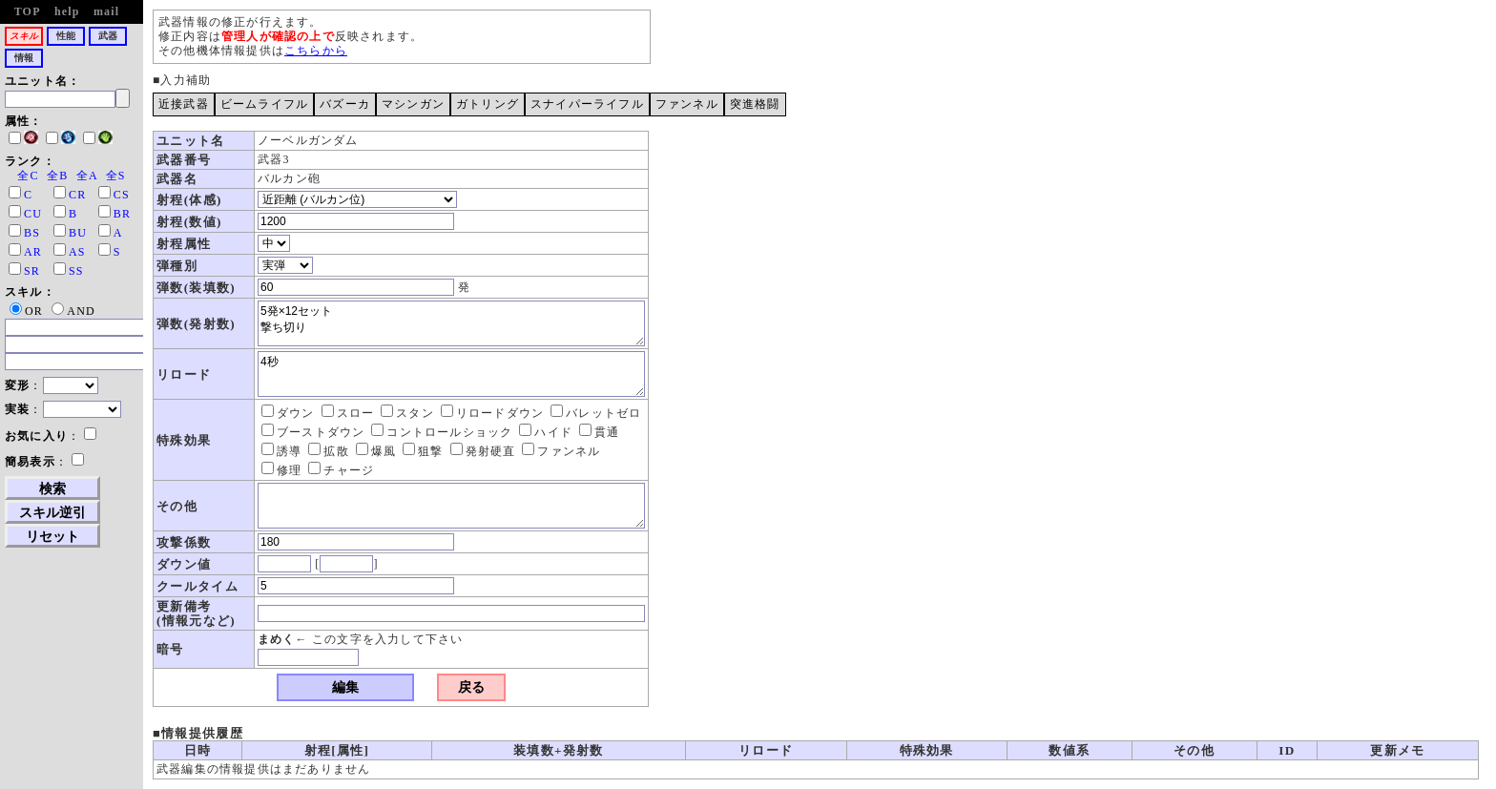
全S (116, 175)
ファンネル (686, 104)
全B (57, 175)
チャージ (341, 470)
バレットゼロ (596, 413)
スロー (348, 413)
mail (106, 11)
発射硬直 (483, 451)
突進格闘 (755, 104)
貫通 (599, 432)
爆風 (376, 451)
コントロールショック (441, 432)
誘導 (281, 451)
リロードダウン (492, 413)
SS (76, 271)
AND (73, 311)
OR (26, 311)
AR (33, 252)
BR (122, 213)
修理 (281, 470)
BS (32, 232)
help (67, 11)
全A (86, 175)
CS (122, 194)
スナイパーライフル (587, 104)
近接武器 (183, 104)
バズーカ (345, 104)
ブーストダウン (312, 432)
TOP (27, 11)
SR (32, 271)
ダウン (288, 413)
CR (77, 194)
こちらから (315, 50)
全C (27, 175)
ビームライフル (264, 104)
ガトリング (487, 104)
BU (78, 232)
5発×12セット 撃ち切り (451, 323)
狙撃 (423, 451)
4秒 (451, 374)
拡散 (328, 451)
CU (33, 213)
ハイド (545, 432)
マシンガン (413, 104)
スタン (407, 413)
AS (77, 252)
